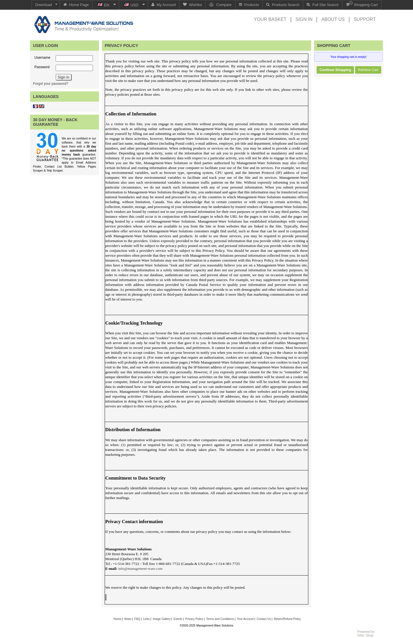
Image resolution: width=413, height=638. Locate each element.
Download (43, 5)
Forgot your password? (50, 84)
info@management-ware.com (140, 568)
